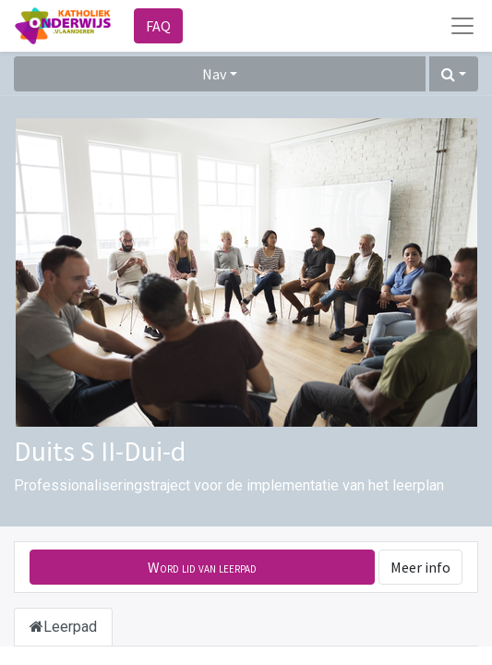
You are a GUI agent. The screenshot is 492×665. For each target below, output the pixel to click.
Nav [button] (214, 74)
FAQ (158, 26)
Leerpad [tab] (63, 626)
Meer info (420, 567)
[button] (453, 73)
